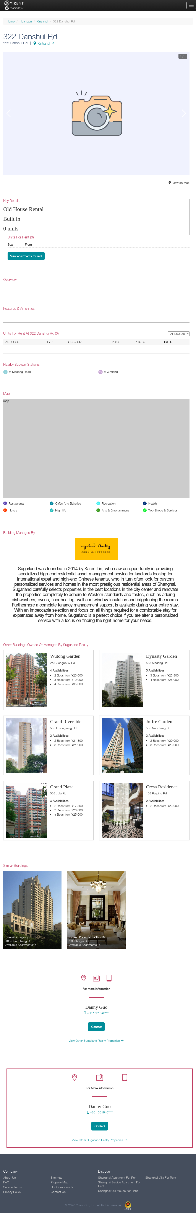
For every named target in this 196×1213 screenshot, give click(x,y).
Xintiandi (42, 21)
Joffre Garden (159, 721)
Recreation (109, 503)
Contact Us (58, 1192)
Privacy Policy (12, 1192)
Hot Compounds (62, 1187)
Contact (96, 1027)
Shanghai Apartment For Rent (117, 1177)
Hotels (13, 510)
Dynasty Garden (161, 656)
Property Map (59, 1182)
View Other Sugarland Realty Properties (96, 1040)
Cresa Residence (162, 786)
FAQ (6, 1182)
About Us (9, 1177)
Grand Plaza (61, 786)
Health (152, 503)
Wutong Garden (65, 656)
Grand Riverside (65, 721)
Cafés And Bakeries (68, 503)
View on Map (179, 182)
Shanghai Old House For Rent (118, 1190)
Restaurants (16, 503)
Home (10, 21)
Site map (56, 1177)
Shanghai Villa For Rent (160, 1177)
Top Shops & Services (163, 510)
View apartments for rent (26, 256)
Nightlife (60, 510)
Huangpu (25, 21)
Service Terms (12, 1187)
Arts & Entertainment (115, 510)
